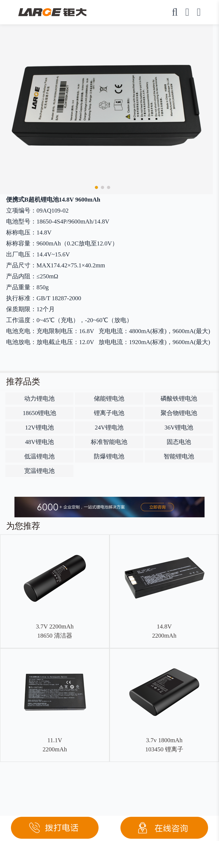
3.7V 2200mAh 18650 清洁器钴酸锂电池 (55, 635)
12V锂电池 (39, 427)
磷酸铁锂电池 (179, 398)
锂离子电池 (109, 413)
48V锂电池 (39, 441)
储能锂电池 (109, 398)
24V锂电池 (109, 427)
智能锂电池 (179, 456)
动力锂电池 (39, 398)
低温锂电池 (39, 456)
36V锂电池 (178, 427)
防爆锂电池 (109, 456)
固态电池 (179, 441)
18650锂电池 (39, 413)
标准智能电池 (109, 441)
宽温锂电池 (39, 470)
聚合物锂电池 (179, 413)
